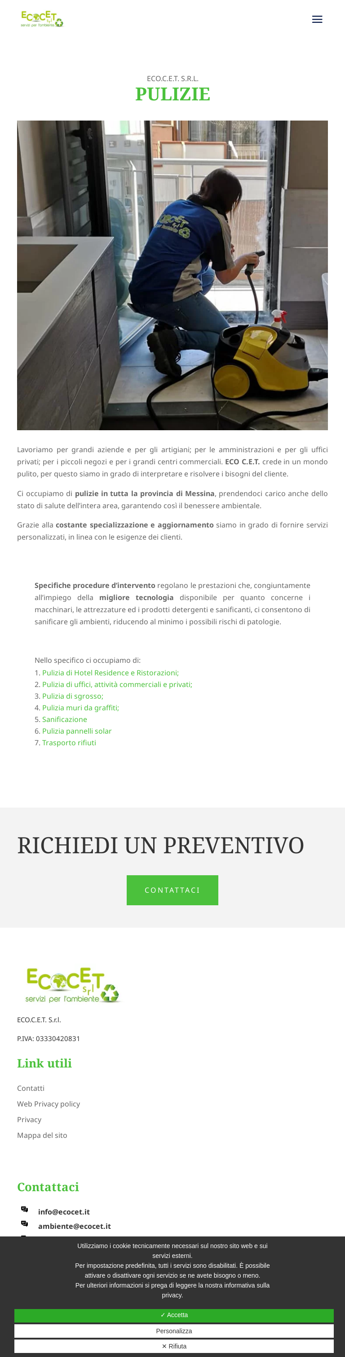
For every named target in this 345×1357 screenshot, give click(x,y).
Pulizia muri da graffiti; (80, 708)
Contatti (30, 1088)
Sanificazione (64, 719)
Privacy (29, 1119)
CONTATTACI (172, 890)
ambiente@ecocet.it (74, 1226)
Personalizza (174, 1331)
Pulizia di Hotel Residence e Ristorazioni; (110, 673)
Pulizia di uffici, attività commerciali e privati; (117, 684)
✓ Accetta (174, 1314)
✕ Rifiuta (174, 1346)
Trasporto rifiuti (69, 743)
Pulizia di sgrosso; (72, 696)
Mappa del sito (42, 1135)
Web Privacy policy (48, 1104)
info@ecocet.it (64, 1212)
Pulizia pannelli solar (77, 731)
